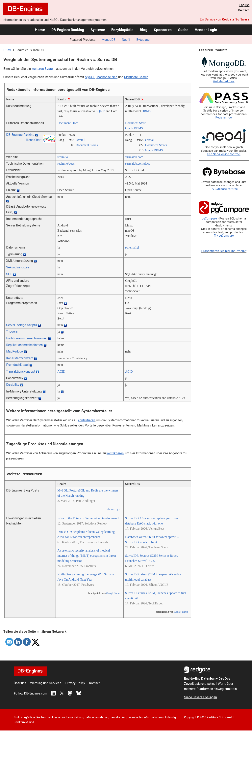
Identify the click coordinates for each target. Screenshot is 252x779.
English (244, 5)
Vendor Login (206, 30)
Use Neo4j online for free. (223, 154)
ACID (61, 371)
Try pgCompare (224, 235)
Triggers (12, 331)
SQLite (100, 111)
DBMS (7, 50)
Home (40, 30)
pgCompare (209, 218)
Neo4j (126, 40)
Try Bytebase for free (224, 189)
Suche (183, 30)
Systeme (97, 30)
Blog (143, 30)
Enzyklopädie (122, 30)
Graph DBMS (134, 128)
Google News (113, 593)
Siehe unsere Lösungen (200, 697)
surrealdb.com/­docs (137, 163)
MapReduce (14, 351)
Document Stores (87, 145)
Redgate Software (235, 19)
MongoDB (108, 40)
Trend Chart (33, 140)
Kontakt (94, 683)
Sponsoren (163, 30)
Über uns (20, 683)
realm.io (62, 157)
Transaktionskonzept (20, 371)
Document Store (67, 123)
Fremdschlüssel (17, 365)
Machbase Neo (106, 77)
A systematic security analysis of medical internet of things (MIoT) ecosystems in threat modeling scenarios (86, 555)
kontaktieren (86, 420)
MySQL (90, 77)
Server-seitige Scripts (21, 325)
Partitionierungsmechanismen (26, 338)
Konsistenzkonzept (19, 358)
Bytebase (143, 40)
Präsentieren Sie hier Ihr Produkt (223, 251)
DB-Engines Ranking (67, 30)
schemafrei (132, 247)
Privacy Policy (75, 683)
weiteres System (43, 69)
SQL (9, 274)
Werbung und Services (45, 683)
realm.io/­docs (66, 163)
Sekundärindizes (17, 267)
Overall (80, 140)
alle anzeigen (113, 509)
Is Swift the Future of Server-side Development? (88, 518)
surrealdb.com (134, 157)
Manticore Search (136, 77)
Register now (223, 117)
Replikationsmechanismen (24, 345)
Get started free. (224, 81)
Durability (12, 385)
